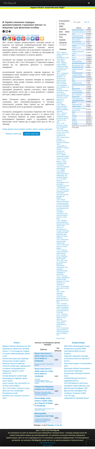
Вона (73, 59)
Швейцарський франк (78, 85)
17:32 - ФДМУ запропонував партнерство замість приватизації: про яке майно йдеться (62, 173)
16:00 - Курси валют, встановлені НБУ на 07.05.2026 (62, 310)
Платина (74, 122)
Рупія (73, 49)
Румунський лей (77, 104)
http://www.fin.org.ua (47, 443)
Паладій (74, 124)
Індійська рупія (76, 47)
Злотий (74, 116)
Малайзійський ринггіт (78, 63)
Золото (74, 118)
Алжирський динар (77, 30)
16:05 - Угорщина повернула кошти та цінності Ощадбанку (62, 305)
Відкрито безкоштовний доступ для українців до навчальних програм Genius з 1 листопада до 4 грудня (16, 348)
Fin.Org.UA (10, 3)
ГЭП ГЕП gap (69, 396)
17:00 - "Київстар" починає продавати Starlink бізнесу (62, 251)
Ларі (73, 114)
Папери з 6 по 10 (54, 425)
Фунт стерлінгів (76, 94)
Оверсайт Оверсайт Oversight (76, 356)
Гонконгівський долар (78, 43)
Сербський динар (77, 98)
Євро (73, 112)
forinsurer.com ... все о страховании (27, 35)
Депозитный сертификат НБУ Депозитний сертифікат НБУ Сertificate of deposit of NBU (76, 390)
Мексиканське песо (78, 65)
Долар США (75, 96)
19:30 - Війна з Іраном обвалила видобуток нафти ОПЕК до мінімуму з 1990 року (62, 108)
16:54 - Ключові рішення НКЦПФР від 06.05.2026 (61, 256)
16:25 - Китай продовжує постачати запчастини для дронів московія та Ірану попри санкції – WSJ (62, 297)
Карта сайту (47, 445)
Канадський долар (77, 36)
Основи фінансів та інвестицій (14, 376)
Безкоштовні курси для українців (15, 358)
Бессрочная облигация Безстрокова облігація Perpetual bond (77, 373)
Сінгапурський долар (78, 77)
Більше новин (60, 338)
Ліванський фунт (77, 61)
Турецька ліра (76, 106)
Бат (73, 87)
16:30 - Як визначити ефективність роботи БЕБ (62, 288)
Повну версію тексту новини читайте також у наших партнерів (27, 129)
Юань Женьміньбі (77, 37)
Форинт (74, 45)
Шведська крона (77, 83)
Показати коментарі (13, 134)
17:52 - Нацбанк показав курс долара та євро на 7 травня (62, 156)
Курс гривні (76, 22)
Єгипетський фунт (77, 92)
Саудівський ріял (77, 75)
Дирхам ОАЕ (76, 89)
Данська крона (76, 41)
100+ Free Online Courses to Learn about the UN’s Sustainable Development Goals (16, 390)
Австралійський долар (79, 32)
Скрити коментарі (31, 134)
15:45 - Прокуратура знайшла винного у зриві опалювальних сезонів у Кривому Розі (62, 331)
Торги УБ (86, 22)
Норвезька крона (77, 73)
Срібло (74, 120)
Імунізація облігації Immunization (77, 368)
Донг (73, 79)
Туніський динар (77, 90)
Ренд (73, 81)
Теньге (74, 57)
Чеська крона (76, 39)
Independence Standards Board (76, 398)
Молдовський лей (77, 67)
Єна (73, 55)
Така (73, 34)
